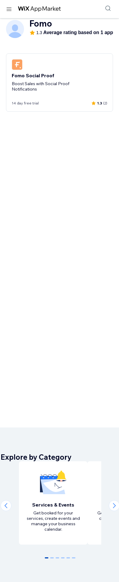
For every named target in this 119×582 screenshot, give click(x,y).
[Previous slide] (6, 505)
